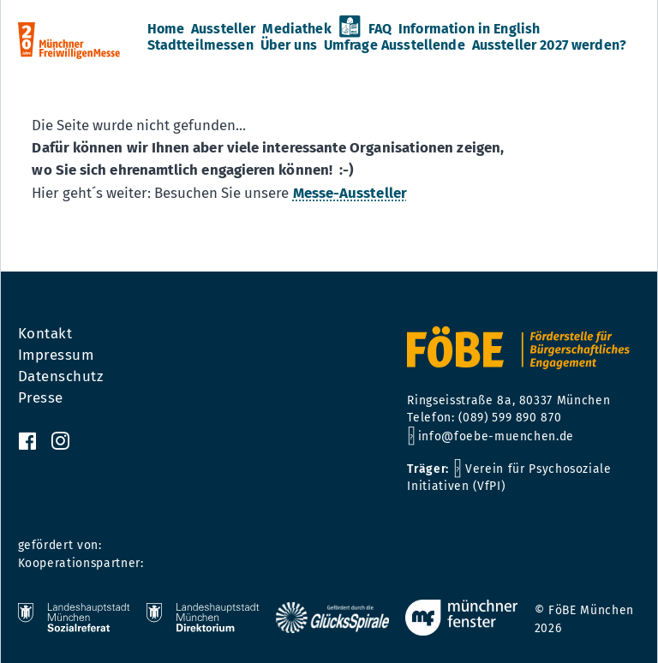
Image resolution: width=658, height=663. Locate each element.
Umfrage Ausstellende (394, 45)
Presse (40, 398)
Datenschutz (61, 376)
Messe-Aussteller (350, 192)
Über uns (288, 45)
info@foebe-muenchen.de (496, 436)
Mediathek (296, 29)
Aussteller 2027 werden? (549, 45)
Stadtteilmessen (200, 45)
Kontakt (45, 333)
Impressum (56, 355)
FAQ (380, 29)
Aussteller (223, 29)
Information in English (469, 29)
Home (166, 29)
